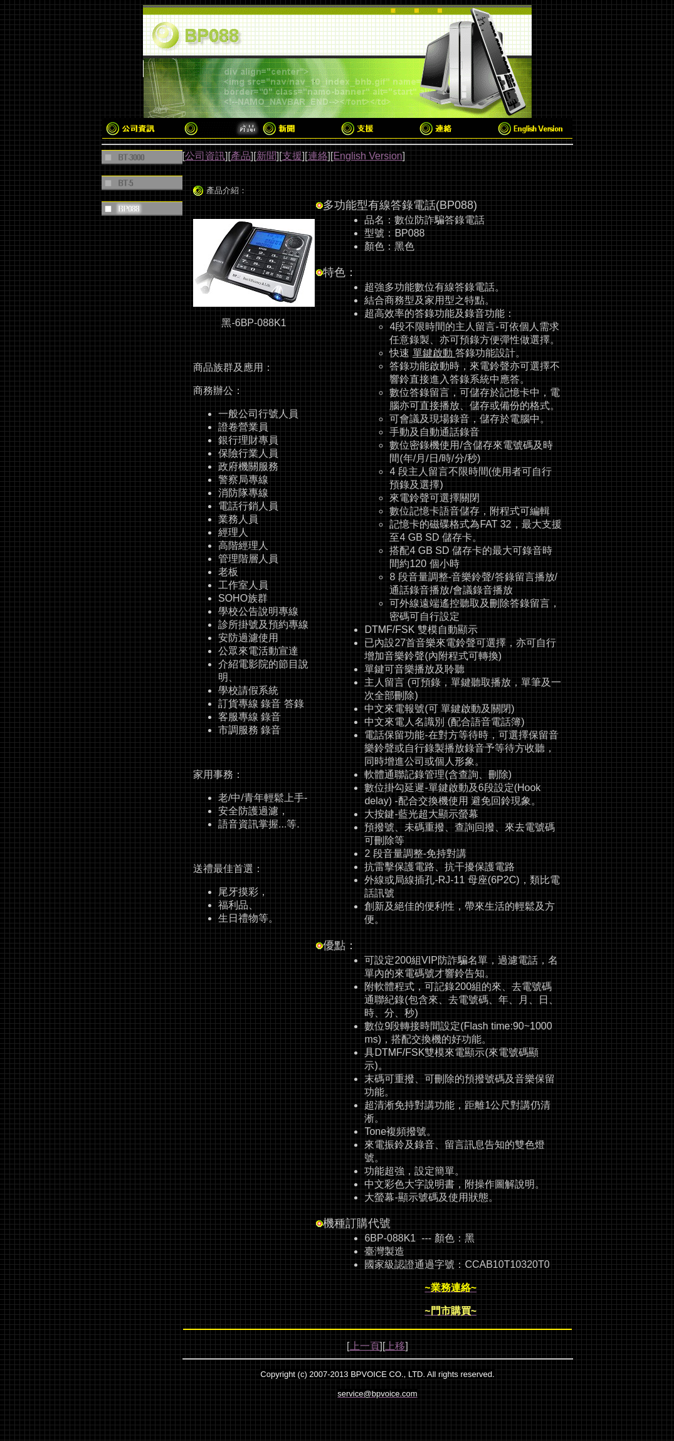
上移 (395, 1346)
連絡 (318, 156)
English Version (367, 156)
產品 (241, 156)
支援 (292, 156)
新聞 (266, 156)
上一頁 (365, 1346)
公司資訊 (205, 156)
